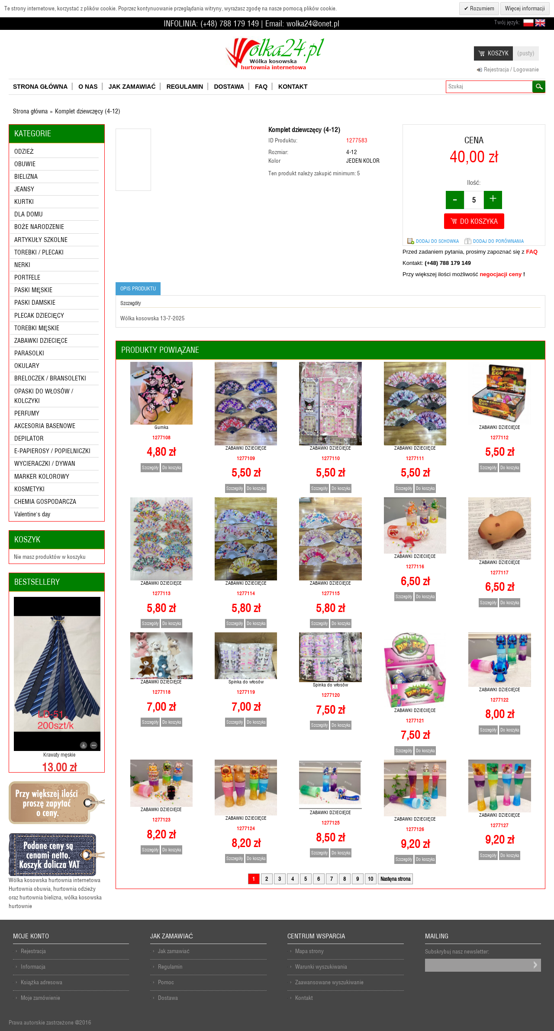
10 (370, 879)
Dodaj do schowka (437, 241)
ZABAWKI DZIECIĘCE (246, 448)
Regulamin (170, 966)
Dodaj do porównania (498, 241)
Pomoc (166, 982)
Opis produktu (138, 288)
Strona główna (30, 111)
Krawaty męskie (59, 754)
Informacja (33, 966)
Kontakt (304, 998)
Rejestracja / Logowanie (511, 69)
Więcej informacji (525, 8)
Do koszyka (171, 467)
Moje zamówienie (40, 998)
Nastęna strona (395, 879)
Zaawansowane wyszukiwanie (329, 982)
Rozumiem (481, 8)
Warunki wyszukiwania (321, 966)
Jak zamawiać (174, 951)
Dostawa (168, 998)
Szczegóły (150, 467)
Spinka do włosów (246, 682)
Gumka (161, 427)
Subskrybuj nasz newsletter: (457, 951)
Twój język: (507, 22)
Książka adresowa (41, 982)
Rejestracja (33, 951)
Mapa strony (309, 951)
